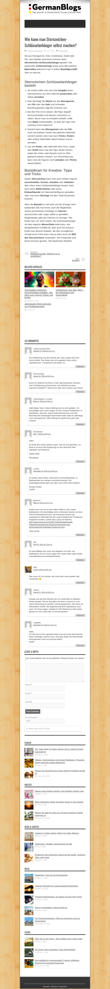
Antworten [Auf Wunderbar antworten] (80, 461)
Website (28, 702)
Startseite (46, 987)
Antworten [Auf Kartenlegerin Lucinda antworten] (80, 424)
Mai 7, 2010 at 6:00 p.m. (42, 434)
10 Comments (62, 51)
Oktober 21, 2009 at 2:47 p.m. (44, 351)
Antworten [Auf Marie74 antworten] (80, 535)
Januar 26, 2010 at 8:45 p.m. (43, 376)
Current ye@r (31, 718)
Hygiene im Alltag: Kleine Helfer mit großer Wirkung (57, 833)
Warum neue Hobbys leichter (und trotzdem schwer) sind (59, 791)
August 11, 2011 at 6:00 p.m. (43, 592)
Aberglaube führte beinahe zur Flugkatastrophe (38, 305)
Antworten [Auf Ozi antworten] (80, 560)
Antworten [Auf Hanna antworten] (80, 615)
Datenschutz (63, 987)
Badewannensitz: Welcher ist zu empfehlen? (48, 254)
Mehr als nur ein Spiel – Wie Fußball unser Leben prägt (58, 939)
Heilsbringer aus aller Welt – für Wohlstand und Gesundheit (70, 292)
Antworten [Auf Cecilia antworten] (80, 493)
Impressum (54, 987)
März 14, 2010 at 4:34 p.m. (43, 401)
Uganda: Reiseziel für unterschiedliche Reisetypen (56, 886)
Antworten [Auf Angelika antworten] (80, 645)
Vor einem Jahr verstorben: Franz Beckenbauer (55, 950)
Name (27, 685)
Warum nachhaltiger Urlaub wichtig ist (51, 908)
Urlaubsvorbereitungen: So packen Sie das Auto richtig (58, 897)
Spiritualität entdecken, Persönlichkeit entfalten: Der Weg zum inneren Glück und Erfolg (39, 294)
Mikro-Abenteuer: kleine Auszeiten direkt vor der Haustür (59, 802)
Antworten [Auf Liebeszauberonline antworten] (80, 366)
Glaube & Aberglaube (35, 51)
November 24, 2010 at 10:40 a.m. (45, 471)
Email (27, 694)
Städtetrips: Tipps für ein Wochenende (51, 876)
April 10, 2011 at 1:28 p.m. (43, 544)
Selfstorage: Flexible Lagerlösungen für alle (53, 844)
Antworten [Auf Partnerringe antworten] (80, 391)
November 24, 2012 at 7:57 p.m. (45, 625)
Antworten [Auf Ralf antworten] (80, 582)
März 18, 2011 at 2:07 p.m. (43, 503)
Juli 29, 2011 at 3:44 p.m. (42, 570)
